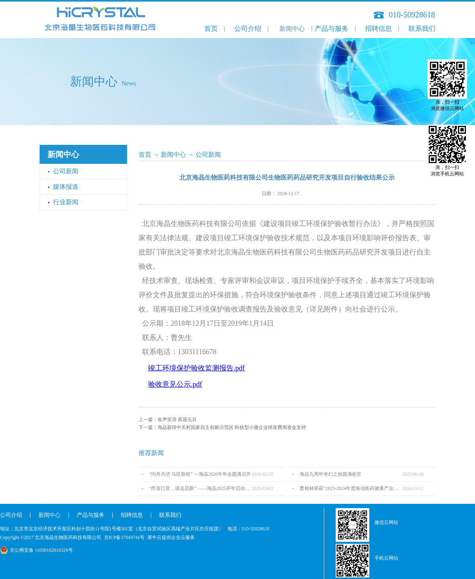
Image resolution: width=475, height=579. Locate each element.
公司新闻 (208, 154)
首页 (211, 28)
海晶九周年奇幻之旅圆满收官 (330, 474)
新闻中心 (173, 154)
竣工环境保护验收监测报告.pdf (196, 368)
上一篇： (168, 419)
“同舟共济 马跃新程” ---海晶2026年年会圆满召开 (200, 474)
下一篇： (222, 427)
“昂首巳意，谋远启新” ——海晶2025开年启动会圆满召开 (200, 488)
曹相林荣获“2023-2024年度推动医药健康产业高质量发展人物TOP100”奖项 (351, 488)
